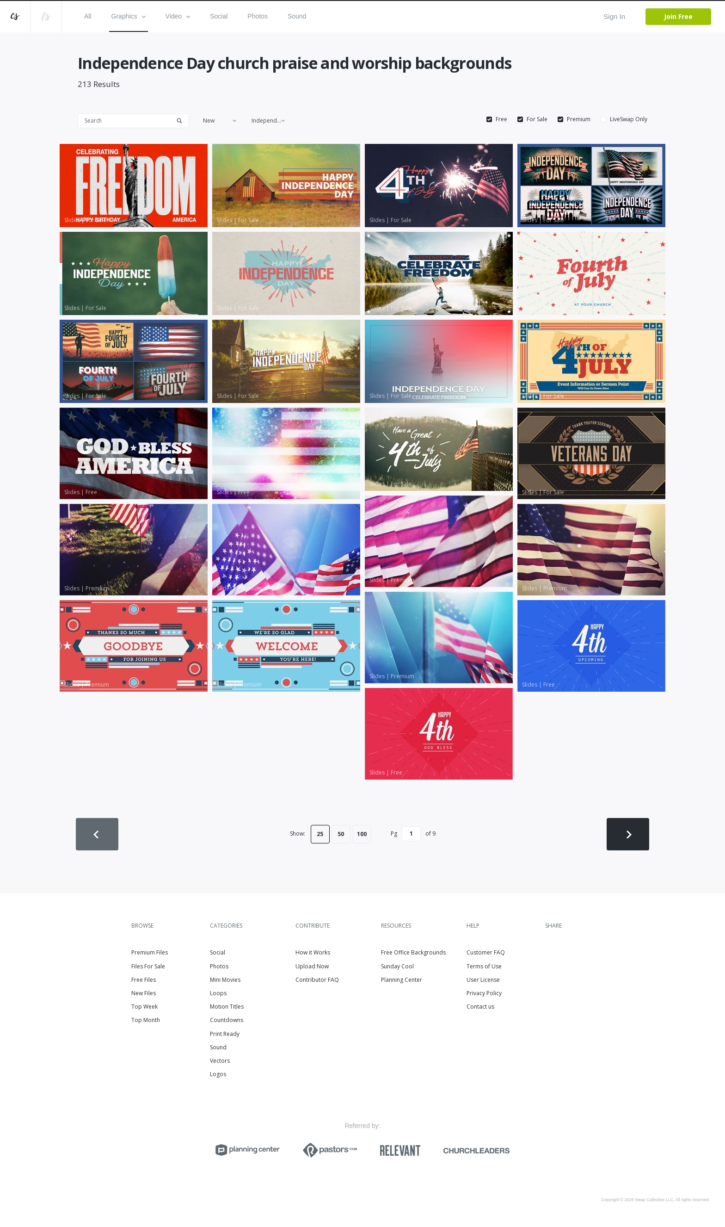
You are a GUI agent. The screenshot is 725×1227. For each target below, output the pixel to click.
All (88, 16)
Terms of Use (484, 966)
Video (178, 16)
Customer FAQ (486, 952)
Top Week (144, 1006)
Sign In (614, 16)
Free (501, 119)
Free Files (143, 980)
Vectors (220, 1061)
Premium (578, 119)
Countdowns (226, 1020)
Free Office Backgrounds (413, 952)
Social (218, 16)
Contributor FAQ (317, 980)
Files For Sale (148, 966)
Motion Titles (227, 1006)
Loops (218, 993)
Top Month (145, 1020)
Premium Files (149, 952)
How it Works (312, 952)
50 (341, 834)
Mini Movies (225, 980)
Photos (257, 16)
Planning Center (401, 980)
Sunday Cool (397, 966)
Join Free (678, 16)
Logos (218, 1074)
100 (362, 834)
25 (320, 834)
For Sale (537, 119)
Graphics (128, 16)
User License (483, 980)
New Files (143, 993)
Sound (297, 16)
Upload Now (312, 966)
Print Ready (225, 1034)
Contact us (480, 1006)
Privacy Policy (484, 993)
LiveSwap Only (628, 119)
